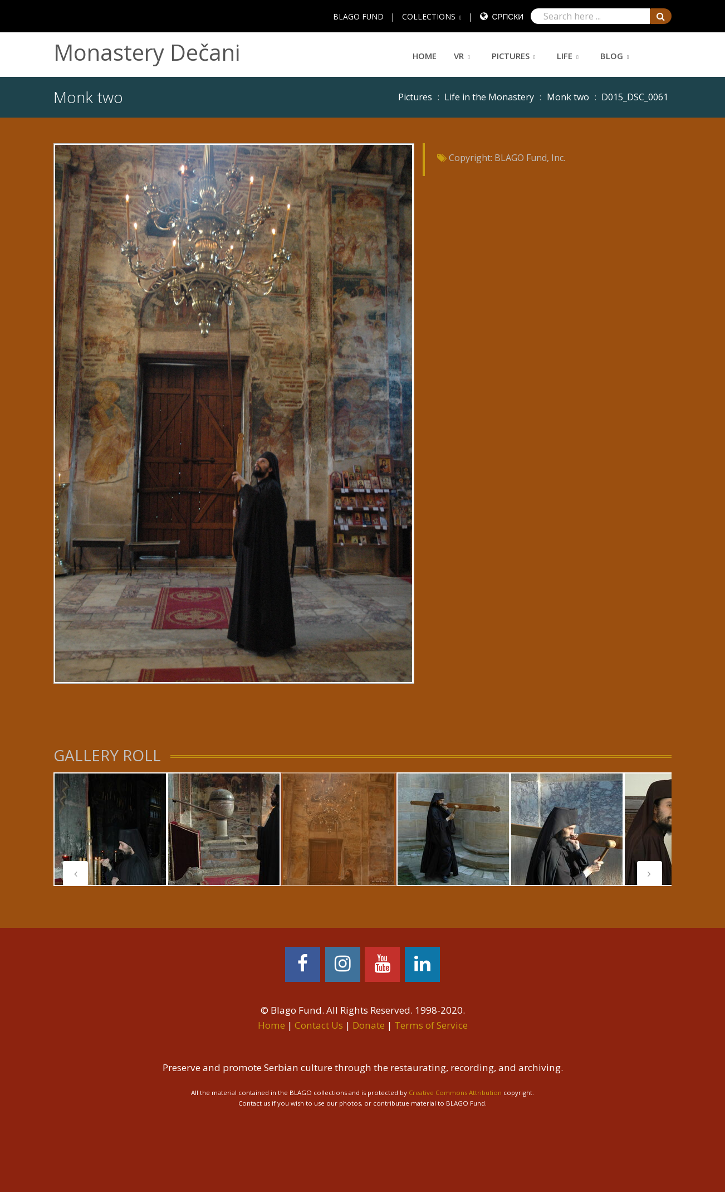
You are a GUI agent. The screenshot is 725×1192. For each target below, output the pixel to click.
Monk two (568, 97)
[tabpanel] (110, 829)
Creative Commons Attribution (455, 1092)
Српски (507, 16)
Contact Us (319, 1025)
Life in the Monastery (489, 97)
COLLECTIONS (428, 16)
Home (425, 55)
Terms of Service (431, 1025)
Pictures (511, 55)
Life (564, 55)
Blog (611, 55)
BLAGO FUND (358, 16)
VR (459, 55)
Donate (368, 1025)
